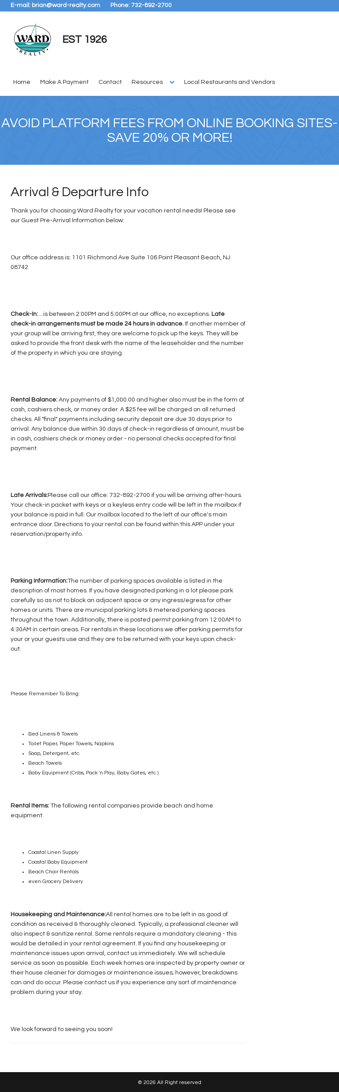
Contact (110, 82)
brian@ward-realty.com (66, 5)
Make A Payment (64, 82)
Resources (147, 82)
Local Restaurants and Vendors (229, 82)
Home (21, 82)
